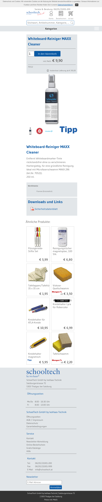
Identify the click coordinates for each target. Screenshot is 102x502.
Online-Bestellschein (35, 444)
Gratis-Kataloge (33, 448)
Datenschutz (32, 423)
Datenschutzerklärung (65, 5)
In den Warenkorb (47, 53)
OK (77, 5)
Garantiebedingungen (36, 426)
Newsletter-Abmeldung (37, 441)
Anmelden (55, 487)
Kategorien (51, 28)
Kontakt (30, 438)
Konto (51, 14)
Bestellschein (61, 14)
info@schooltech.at (44, 469)
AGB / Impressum (34, 420)
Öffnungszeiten (33, 416)
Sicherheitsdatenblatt (46, 208)
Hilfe (28, 451)
